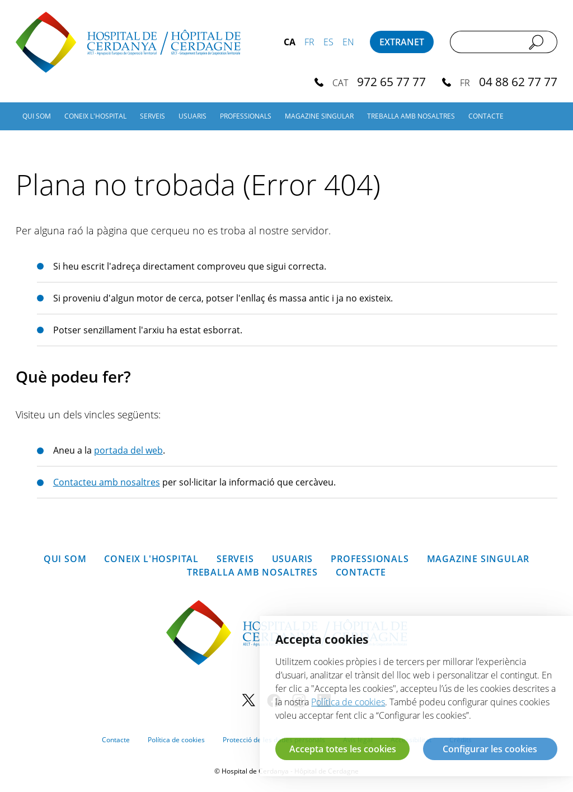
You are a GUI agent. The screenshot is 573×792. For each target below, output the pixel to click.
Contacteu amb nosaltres (106, 482)
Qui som (36, 116)
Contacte (486, 116)
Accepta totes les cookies (342, 749)
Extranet (401, 42)
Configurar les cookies (490, 749)
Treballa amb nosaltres (411, 116)
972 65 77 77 (391, 81)
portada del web (128, 450)
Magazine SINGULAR (319, 116)
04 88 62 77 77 (518, 81)
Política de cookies (176, 739)
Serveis (152, 116)
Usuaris (192, 116)
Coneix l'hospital (95, 116)
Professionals (245, 116)
